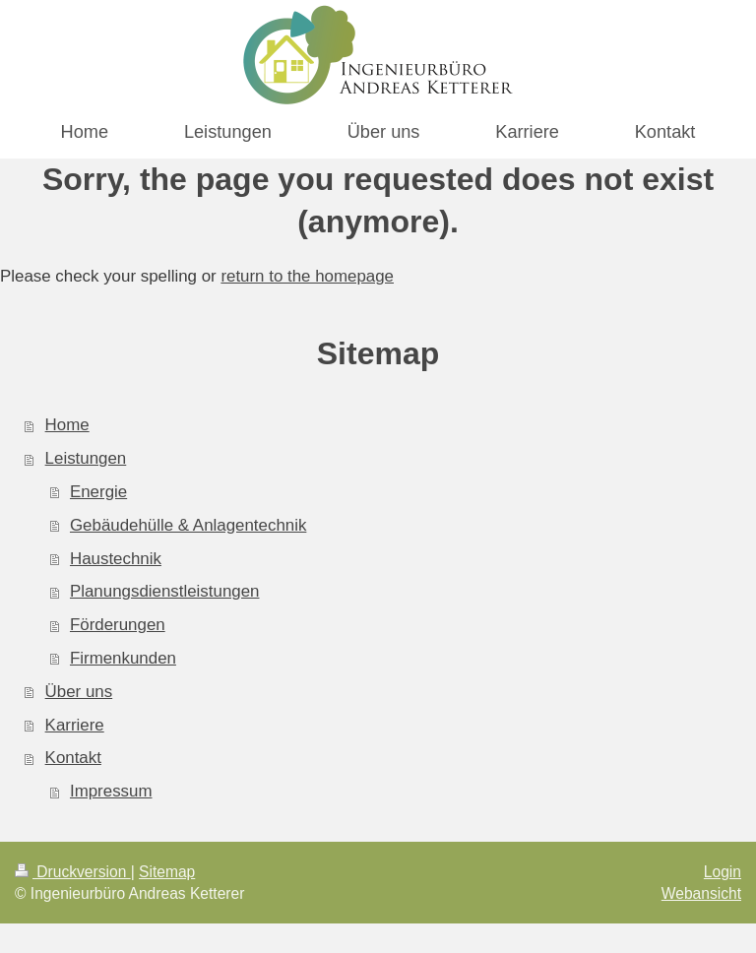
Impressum (111, 791)
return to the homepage (307, 276)
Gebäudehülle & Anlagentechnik (188, 525)
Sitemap (167, 871)
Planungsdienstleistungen (165, 591)
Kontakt (73, 757)
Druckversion (73, 871)
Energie (98, 491)
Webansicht (701, 893)
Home (67, 424)
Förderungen (117, 624)
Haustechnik (115, 558)
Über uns (79, 691)
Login (722, 871)
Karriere (74, 725)
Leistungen (86, 458)
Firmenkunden (123, 658)
